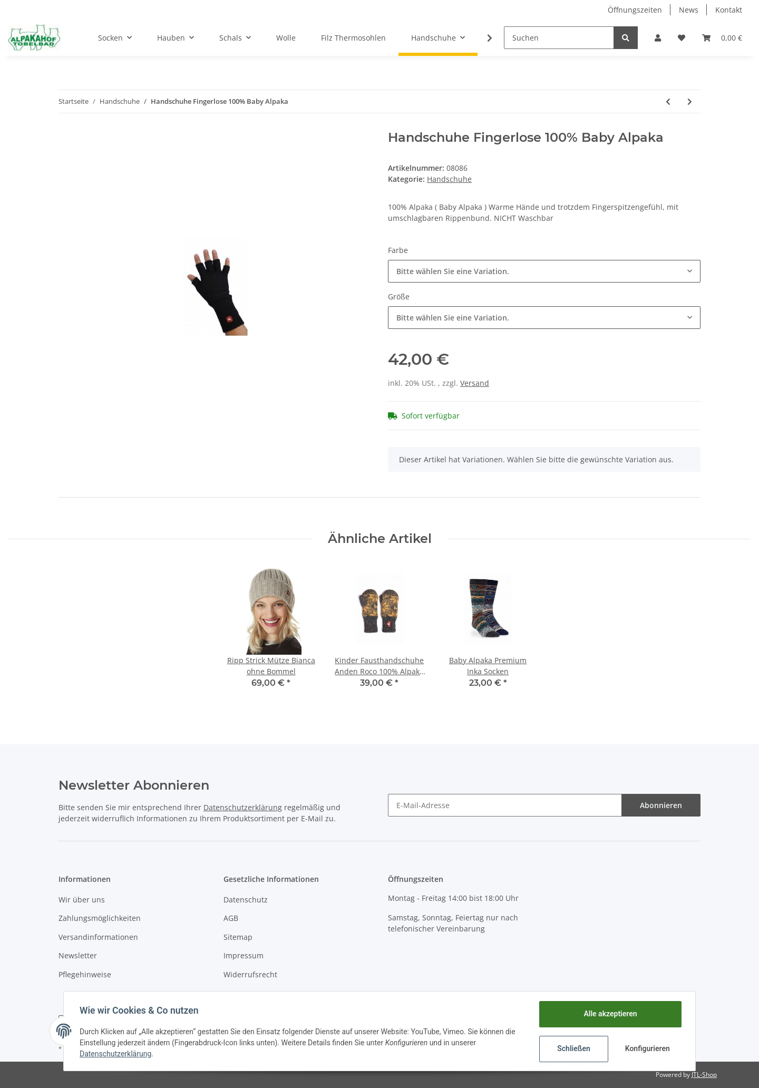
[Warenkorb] (722, 38)
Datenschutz (245, 900)
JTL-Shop (704, 1074)
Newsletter (78, 955)
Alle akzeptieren (609, 1013)
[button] (657, 38)
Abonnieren (661, 805)
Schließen (572, 1048)
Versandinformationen (98, 937)
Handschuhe (449, 179)
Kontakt (728, 10)
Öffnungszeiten (635, 10)
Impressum (243, 955)
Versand (474, 383)
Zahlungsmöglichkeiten (100, 918)
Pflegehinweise (85, 974)
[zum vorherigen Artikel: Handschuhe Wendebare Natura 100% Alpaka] (668, 101)
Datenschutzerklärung (242, 807)
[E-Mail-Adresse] (505, 805)
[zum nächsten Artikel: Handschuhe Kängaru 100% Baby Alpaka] (689, 101)
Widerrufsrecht (250, 974)
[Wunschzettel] (681, 38)
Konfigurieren (647, 1048)
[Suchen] (559, 37)
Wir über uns (82, 900)
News (688, 10)
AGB (230, 918)
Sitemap (237, 937)
